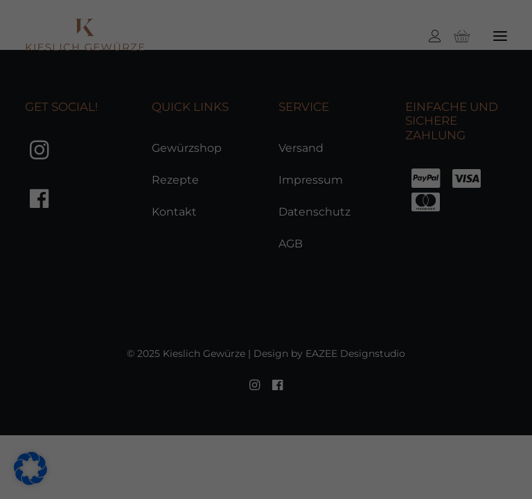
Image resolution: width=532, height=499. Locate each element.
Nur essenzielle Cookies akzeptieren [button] (478, 321)
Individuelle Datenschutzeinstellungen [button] (479, 399)
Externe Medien (129, 453)
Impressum (470, 474)
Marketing (338, 430)
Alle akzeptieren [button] (478, 197)
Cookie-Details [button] (462, 443)
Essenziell (111, 430)
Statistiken (224, 430)
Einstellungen (49, 411)
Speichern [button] (472, 252)
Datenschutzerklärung (73, 396)
